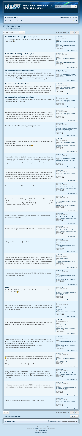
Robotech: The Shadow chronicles (68, 75)
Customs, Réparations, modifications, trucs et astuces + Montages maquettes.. (66, 129)
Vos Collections (64, 243)
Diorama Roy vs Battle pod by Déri (68, 130)
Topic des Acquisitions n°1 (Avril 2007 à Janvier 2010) (65, 246)
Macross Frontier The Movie (66, 88)
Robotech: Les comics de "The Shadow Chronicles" (65, 146)
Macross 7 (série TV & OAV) (66, 403)
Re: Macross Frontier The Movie (17, 84)
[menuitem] (16, 17)
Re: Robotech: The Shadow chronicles (19, 70)
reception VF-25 (63, 361)
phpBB (36, 428)
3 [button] (73, 33)
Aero (35, 426)
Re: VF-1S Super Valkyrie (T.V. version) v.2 (21, 37)
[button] (78, 32)
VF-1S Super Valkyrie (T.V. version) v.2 (65, 45)
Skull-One (60, 36)
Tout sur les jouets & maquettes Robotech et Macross (66, 202)
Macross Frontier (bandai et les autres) (65, 205)
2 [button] (70, 33)
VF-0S (61, 295)
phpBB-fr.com (43, 430)
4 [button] (75, 33)
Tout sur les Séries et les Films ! (67, 74)
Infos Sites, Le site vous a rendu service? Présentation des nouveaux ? (66, 42)
